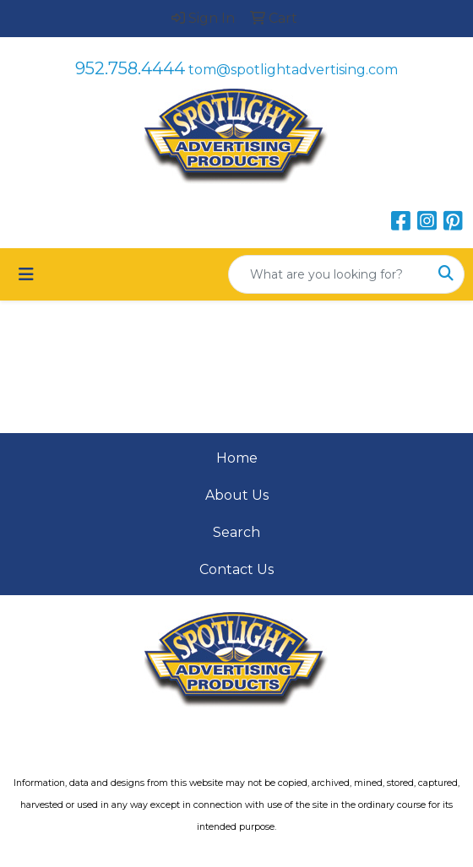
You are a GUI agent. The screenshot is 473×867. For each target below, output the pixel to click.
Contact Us (236, 569)
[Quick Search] (328, 274)
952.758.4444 (130, 68)
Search (236, 532)
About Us (237, 495)
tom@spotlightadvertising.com (293, 70)
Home (237, 458)
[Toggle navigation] (26, 274)
